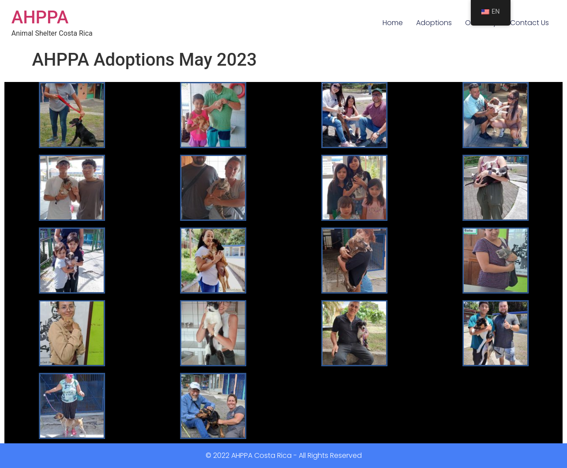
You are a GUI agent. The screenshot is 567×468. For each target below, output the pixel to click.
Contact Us (529, 23)
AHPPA (40, 17)
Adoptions (434, 23)
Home (393, 23)
